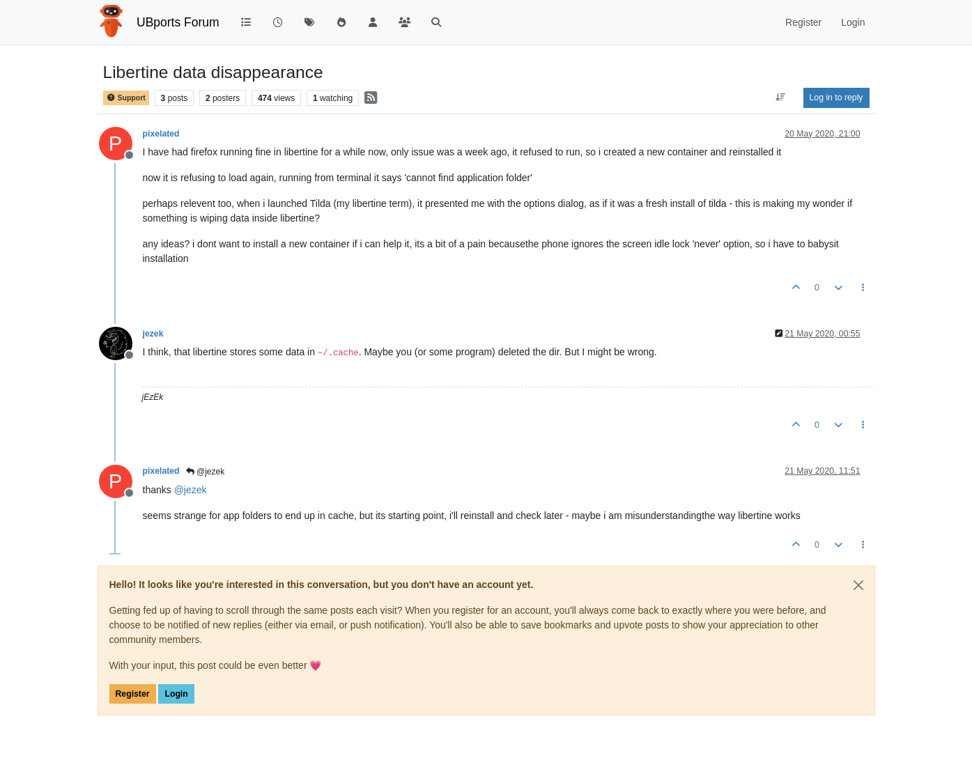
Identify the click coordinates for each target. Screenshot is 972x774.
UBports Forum (178, 22)
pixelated (161, 134)
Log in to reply (836, 97)
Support (126, 97)
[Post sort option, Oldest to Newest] (780, 97)
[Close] (858, 585)
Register (133, 694)
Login (175, 694)
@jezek (205, 472)
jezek (153, 334)
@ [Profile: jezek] (190, 489)
